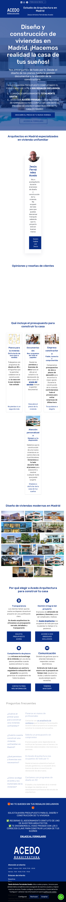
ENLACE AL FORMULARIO (33, 836)
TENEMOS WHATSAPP (47, 687)
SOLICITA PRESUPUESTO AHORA (19, 636)
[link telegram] (27, 2)
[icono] (19, 601)
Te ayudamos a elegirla (52, 408)
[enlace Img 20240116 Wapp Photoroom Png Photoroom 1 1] (33, 155)
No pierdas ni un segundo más (14, 408)
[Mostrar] (12, 516)
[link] (13, 11)
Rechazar (34, 897)
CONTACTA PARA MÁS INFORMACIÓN (19, 687)
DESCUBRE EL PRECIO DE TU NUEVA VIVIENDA (33, 115)
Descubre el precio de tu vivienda (33, 406)
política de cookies (50, 892)
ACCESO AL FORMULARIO (33, 121)
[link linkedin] (21, 2)
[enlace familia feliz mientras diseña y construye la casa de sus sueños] (33, 339)
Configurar (22, 897)
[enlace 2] (14, 339)
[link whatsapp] (24, 2)
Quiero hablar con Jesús (35, 242)
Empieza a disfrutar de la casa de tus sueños (33, 487)
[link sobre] (33, 854)
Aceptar (44, 897)
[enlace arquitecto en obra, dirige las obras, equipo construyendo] (52, 339)
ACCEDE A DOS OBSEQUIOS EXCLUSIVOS (47, 636)
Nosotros (11, 879)
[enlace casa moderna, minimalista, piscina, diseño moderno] (33, 421)
